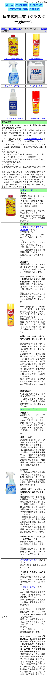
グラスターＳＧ (36, 86)
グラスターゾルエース (29, 560)
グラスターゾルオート (36, 118)
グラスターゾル (36, 59)
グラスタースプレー (13, 86)
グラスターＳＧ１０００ (13, 118)
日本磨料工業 (15, 29)
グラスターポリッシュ (13, 59)
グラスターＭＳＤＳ (33, 139)
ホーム (4, 29)
